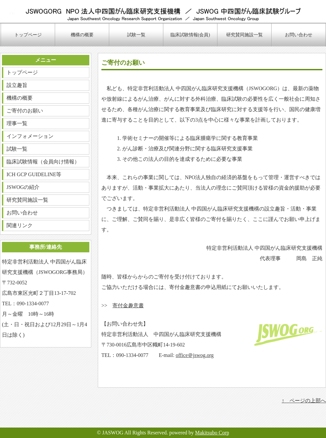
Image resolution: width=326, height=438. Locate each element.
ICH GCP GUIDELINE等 (34, 174)
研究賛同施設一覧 (244, 34)
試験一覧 (136, 34)
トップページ (28, 34)
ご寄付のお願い (25, 110)
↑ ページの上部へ (304, 400)
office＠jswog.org (195, 355)
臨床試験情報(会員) (190, 34)
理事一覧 (17, 123)
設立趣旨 (17, 85)
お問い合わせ (298, 34)
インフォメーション (30, 136)
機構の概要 (82, 34)
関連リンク (20, 225)
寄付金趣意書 (128, 305)
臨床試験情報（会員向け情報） (43, 161)
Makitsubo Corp (212, 432)
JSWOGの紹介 (23, 187)
